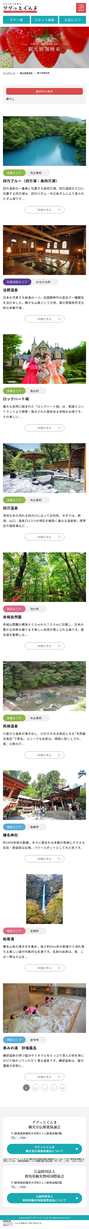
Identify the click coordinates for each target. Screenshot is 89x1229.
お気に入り (72, 19)
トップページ (9, 72)
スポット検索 (44, 19)
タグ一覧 (16, 19)
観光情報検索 (26, 72)
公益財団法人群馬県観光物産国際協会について (44, 1198)
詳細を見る (45, 210)
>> (62, 1088)
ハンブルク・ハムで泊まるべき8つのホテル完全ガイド (22, 1223)
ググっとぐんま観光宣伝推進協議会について (44, 1149)
